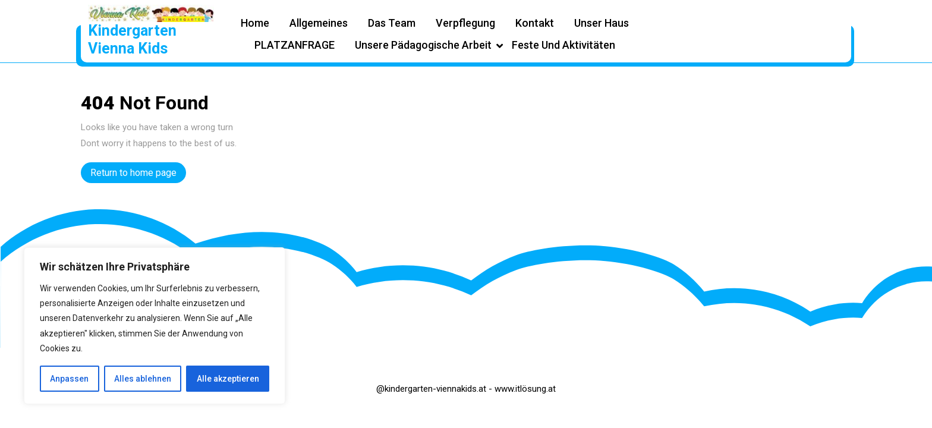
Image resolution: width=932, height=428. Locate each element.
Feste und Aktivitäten (563, 45)
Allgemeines (318, 23)
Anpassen (69, 378)
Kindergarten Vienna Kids (132, 39)
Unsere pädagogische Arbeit (423, 45)
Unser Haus (601, 23)
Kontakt (534, 23)
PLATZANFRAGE (294, 45)
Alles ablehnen (142, 378)
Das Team (391, 23)
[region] (154, 325)
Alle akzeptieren (228, 378)
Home (255, 23)
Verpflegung (465, 23)
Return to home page (138, 174)
